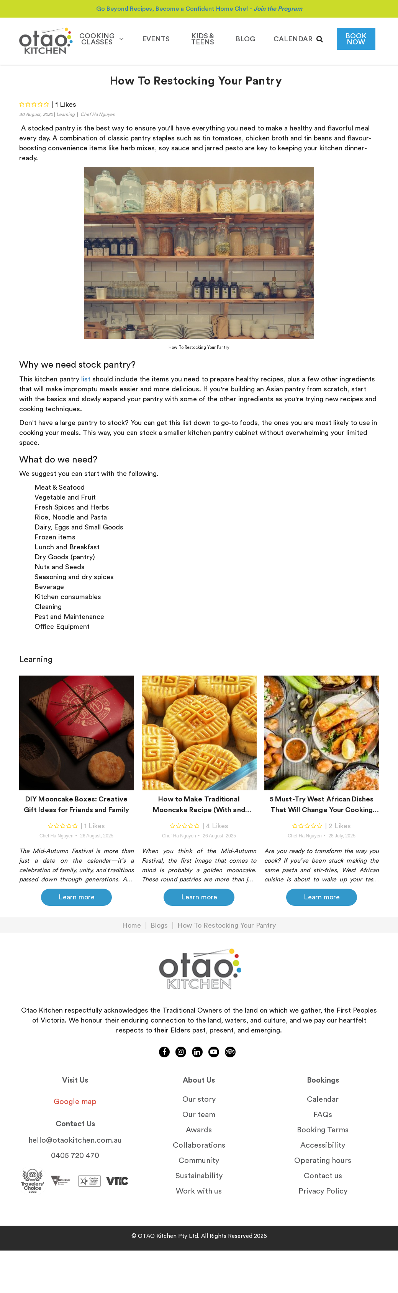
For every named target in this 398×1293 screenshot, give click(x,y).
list (85, 379)
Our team (198, 1115)
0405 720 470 (75, 1155)
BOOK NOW (356, 39)
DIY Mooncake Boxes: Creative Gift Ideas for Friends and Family (76, 804)
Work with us (199, 1191)
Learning (65, 114)
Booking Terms (323, 1130)
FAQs (322, 1115)
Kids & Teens (202, 39)
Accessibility (322, 1145)
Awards (199, 1130)
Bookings (323, 1080)
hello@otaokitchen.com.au (75, 1140)
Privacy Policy (322, 1191)
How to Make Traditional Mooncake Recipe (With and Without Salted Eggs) (199, 806)
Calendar (323, 1099)
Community (199, 1160)
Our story (199, 1099)
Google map (75, 1102)
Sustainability (199, 1176)
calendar (293, 39)
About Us (199, 1080)
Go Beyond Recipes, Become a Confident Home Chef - (199, 9)
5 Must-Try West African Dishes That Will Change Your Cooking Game (321, 806)
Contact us (323, 1176)
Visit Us (75, 1080)
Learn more (77, 897)
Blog (245, 39)
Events (156, 39)
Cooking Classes (101, 39)
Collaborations (199, 1145)
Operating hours (322, 1160)
